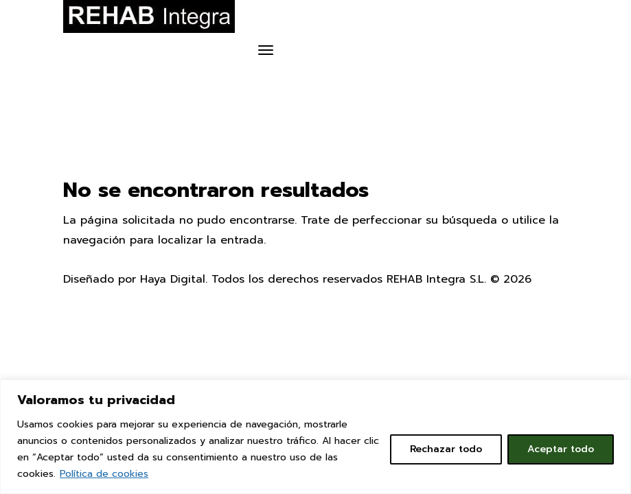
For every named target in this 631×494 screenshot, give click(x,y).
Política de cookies (104, 474)
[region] (315, 436)
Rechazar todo (446, 449)
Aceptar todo (560, 449)
